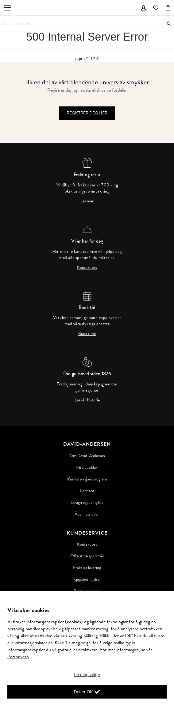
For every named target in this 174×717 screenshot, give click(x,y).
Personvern (18, 656)
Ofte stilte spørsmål (87, 556)
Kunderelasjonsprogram (87, 479)
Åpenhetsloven (87, 514)
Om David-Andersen (87, 456)
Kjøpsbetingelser (87, 579)
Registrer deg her (87, 113)
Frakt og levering (87, 568)
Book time (87, 334)
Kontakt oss (87, 268)
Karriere (87, 491)
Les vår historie (87, 400)
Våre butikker (87, 467)
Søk (169, 24)
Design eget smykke (87, 503)
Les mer (87, 201)
